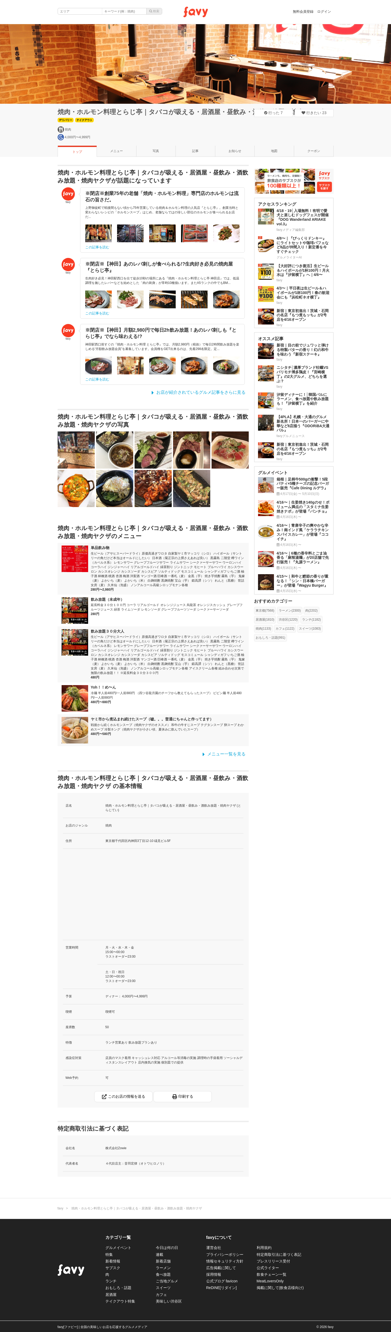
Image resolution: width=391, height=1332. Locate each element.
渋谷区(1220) (288, 619)
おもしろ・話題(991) (270, 637)
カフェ (161, 1294)
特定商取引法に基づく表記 (279, 1254)
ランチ (111, 1281)
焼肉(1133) (263, 628)
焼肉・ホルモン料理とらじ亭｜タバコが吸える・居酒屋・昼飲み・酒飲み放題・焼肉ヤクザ (191, 111)
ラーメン (163, 1268)
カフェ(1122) (285, 628)
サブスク (112, 1268)
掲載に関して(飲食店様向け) (280, 1288)
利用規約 (264, 1247)
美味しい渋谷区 (169, 1301)
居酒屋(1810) (265, 619)
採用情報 (213, 1274)
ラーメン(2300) (290, 610)
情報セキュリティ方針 (224, 1261)
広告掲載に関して (221, 1268)
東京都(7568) (265, 610)
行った (273, 113)
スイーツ (163, 1288)
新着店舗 (163, 1261)
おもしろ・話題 (118, 1288)
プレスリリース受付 (273, 1261)
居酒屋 (111, 1294)
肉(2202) (311, 610)
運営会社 (213, 1247)
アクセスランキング (277, 204)
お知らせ (235, 151)
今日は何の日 (167, 1247)
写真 (156, 151)
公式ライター (268, 1268)
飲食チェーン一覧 (271, 1274)
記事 (195, 151)
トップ (77, 152)
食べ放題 (163, 1274)
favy (60, 1208)
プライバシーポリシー (224, 1254)
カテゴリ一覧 (118, 1237)
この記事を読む (97, 247)
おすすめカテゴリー (273, 601)
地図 (274, 151)
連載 (159, 1254)
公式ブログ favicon (222, 1281)
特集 (109, 1254)
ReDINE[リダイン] (221, 1288)
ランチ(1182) (311, 619)
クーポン (313, 151)
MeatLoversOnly (270, 1281)
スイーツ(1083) (310, 628)
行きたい (314, 113)
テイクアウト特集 (120, 1301)
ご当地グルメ (167, 1281)
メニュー (116, 151)
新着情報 (112, 1261)
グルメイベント (118, 1247)
